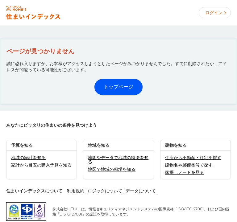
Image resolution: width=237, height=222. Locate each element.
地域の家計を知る (28, 157)
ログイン (213, 12)
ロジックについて (105, 191)
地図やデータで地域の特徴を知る (118, 159)
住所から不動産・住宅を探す (193, 157)
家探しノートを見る (184, 172)
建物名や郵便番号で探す (189, 165)
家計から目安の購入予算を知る (41, 165)
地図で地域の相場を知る (111, 169)
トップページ (118, 87)
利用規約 (75, 191)
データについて (141, 191)
